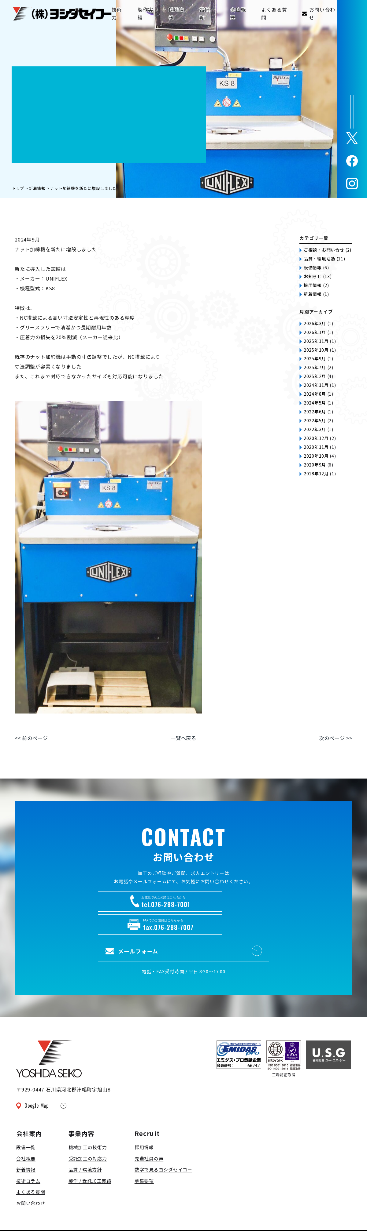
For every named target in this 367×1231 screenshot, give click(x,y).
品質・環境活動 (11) (324, 259)
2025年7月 (315, 367)
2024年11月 (316, 385)
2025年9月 (315, 358)
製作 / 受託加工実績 (90, 1157)
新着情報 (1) (316, 294)
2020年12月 (316, 438)
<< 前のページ (31, 738)
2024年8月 (315, 394)
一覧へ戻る (183, 738)
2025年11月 (316, 341)
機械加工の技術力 (88, 1123)
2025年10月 (316, 350)
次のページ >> (335, 738)
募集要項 (144, 1157)
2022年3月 (315, 429)
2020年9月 (315, 465)
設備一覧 (25, 1123)
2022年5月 (315, 420)
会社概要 (25, 1134)
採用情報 (144, 1123)
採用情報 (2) (316, 285)
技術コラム (28, 1157)
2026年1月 (315, 332)
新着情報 (25, 1146)
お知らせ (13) (318, 276)
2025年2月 (315, 376)
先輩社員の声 (149, 1134)
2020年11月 (316, 447)
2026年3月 (315, 323)
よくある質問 (30, 1168)
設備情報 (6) (316, 267)
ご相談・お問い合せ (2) (327, 250)
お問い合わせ (30, 1179)
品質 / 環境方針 (85, 1146)
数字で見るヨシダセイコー (163, 1146)
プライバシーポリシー (40, 1216)
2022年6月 (315, 412)
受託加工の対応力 (88, 1134)
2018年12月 (316, 473)
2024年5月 (315, 403)
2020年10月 (316, 456)
